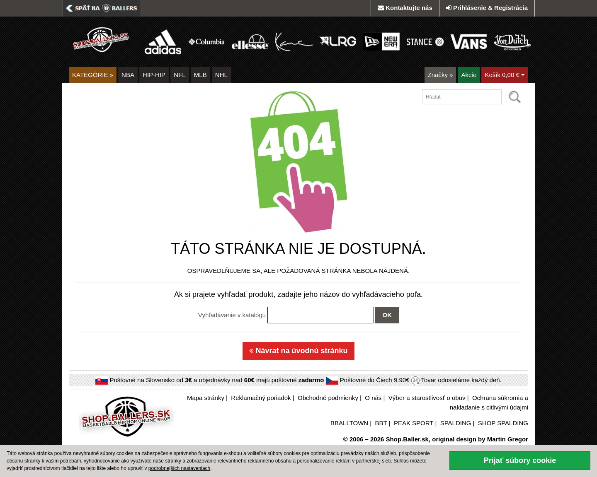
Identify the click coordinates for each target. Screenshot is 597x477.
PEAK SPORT (413, 422)
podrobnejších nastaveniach (179, 468)
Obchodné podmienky (328, 397)
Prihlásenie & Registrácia (487, 7)
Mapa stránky (205, 397)
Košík (505, 74)
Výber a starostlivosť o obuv (427, 397)
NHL (221, 74)
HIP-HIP (154, 74)
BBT (381, 422)
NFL (179, 74)
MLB (200, 74)
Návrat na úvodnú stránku (298, 351)
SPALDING (455, 422)
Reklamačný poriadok (261, 397)
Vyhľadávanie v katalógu (232, 314)
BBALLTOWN (349, 422)
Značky (440, 74)
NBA (127, 74)
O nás (373, 397)
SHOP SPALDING (503, 422)
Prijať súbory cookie (520, 460)
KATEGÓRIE (92, 74)
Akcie (469, 74)
